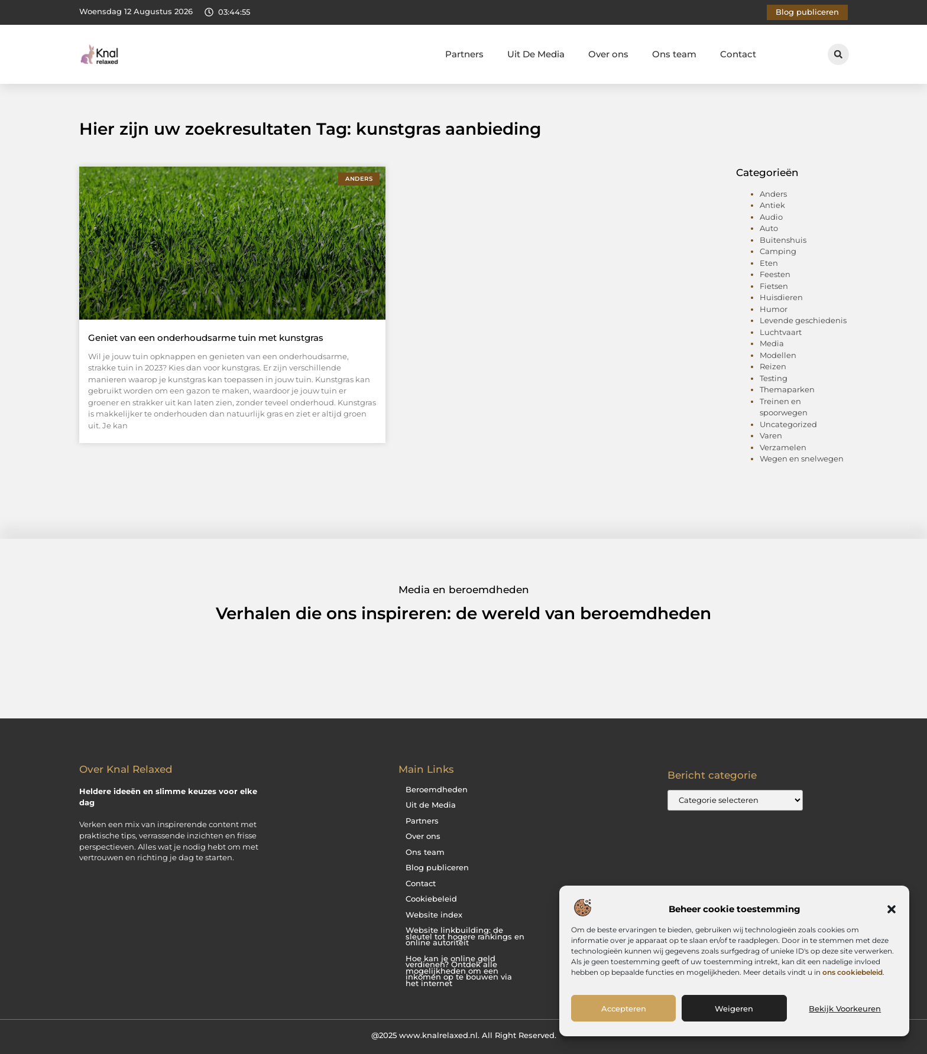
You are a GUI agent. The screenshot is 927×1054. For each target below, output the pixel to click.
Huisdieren (781, 297)
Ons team (674, 54)
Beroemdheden (437, 789)
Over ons (608, 54)
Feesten (775, 274)
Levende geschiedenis (803, 320)
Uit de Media (431, 805)
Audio (771, 217)
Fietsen (774, 286)
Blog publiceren (437, 867)
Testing (773, 378)
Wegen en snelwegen (802, 458)
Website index (434, 914)
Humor (773, 309)
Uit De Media (536, 54)
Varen (771, 435)
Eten (769, 263)
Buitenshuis (783, 240)
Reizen (773, 366)
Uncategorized (788, 424)
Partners (464, 54)
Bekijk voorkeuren (845, 1008)
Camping (778, 251)
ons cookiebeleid (852, 972)
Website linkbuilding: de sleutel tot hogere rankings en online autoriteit (465, 936)
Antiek (772, 205)
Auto (769, 228)
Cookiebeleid (431, 898)
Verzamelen (783, 447)
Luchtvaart (781, 332)
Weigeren (734, 1008)
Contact (738, 54)
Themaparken (787, 389)
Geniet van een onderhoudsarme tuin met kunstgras (205, 337)
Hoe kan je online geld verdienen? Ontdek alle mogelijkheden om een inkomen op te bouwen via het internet (459, 971)
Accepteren (623, 1008)
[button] (891, 909)
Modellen (778, 355)
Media (772, 343)
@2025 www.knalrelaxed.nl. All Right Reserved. (463, 1035)
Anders (773, 194)
